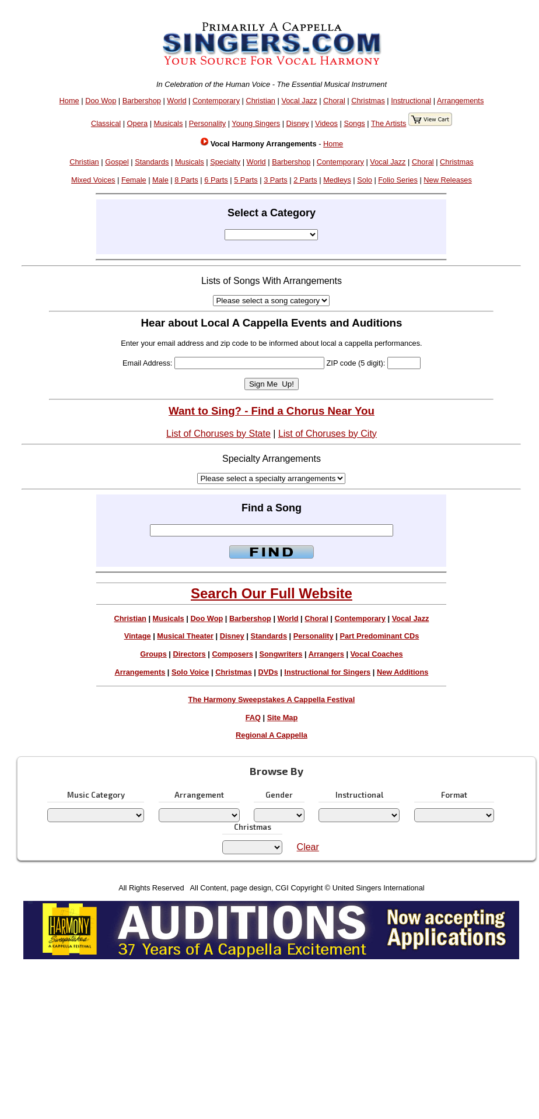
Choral (334, 100)
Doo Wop (100, 100)
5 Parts (246, 180)
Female (133, 180)
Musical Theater (185, 636)
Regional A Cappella (271, 735)
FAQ (253, 717)
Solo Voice (190, 672)
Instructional (411, 100)
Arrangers (326, 654)
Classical (106, 123)
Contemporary (216, 100)
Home (69, 100)
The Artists (388, 123)
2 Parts (305, 180)
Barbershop (142, 100)
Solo (364, 180)
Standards (152, 161)
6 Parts (216, 180)
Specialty (225, 161)
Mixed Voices (93, 180)
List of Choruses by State (218, 434)
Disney (297, 123)
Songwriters (280, 654)
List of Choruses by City (327, 434)
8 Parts (186, 180)
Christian (260, 100)
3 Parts (276, 180)
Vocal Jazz (299, 100)
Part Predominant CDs (379, 636)
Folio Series (398, 180)
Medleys (337, 180)
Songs (354, 123)
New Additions (402, 672)
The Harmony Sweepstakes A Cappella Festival (271, 699)
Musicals (168, 123)
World (176, 100)
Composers (232, 654)
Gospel (117, 161)
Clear (308, 847)
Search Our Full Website (271, 593)
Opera (137, 123)
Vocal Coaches (377, 654)
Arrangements (460, 100)
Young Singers (256, 123)
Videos (326, 123)
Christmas (368, 100)
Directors (189, 654)
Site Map (282, 717)
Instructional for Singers (327, 672)
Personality (207, 123)
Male (160, 180)
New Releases (448, 180)
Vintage (137, 636)
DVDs (268, 672)
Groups (153, 654)
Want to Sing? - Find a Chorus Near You (271, 411)
